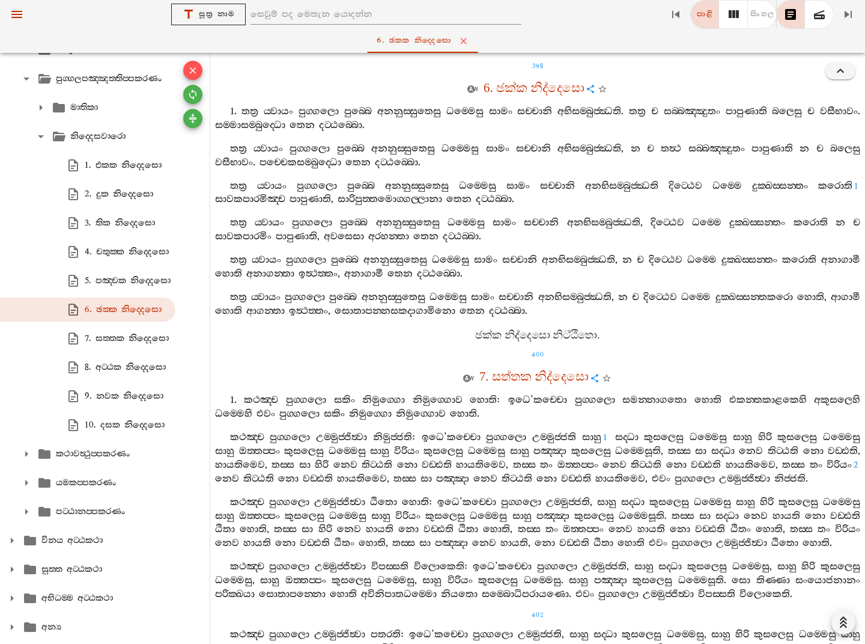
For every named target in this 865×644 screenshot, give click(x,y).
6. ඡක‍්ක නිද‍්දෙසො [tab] (435, 41)
